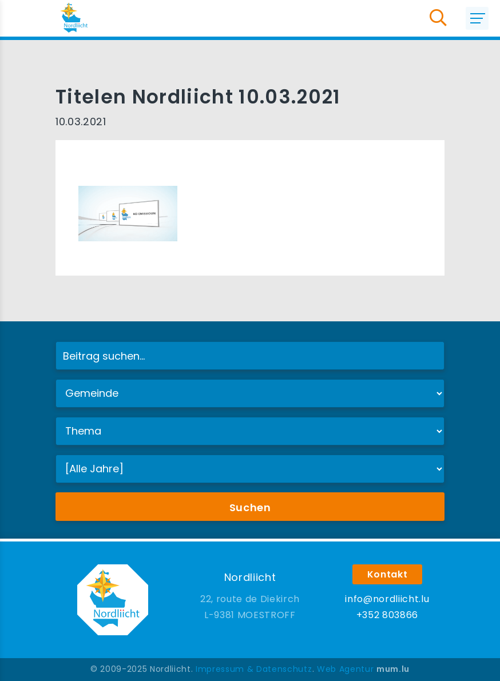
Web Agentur (345, 669)
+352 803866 (387, 615)
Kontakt (387, 574)
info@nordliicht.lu (387, 599)
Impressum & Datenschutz (254, 669)
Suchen (250, 507)
